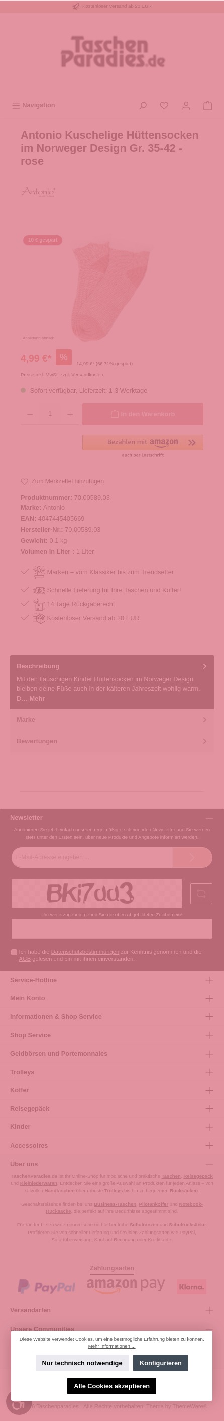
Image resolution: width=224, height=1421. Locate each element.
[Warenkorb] (208, 105)
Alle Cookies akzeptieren (112, 1386)
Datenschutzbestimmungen (85, 952)
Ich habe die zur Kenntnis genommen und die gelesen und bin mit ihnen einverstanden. (110, 955)
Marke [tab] (113, 719)
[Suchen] (143, 105)
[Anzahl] (50, 414)
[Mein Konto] (186, 105)
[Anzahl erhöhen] (70, 414)
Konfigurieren (161, 1363)
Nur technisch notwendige (82, 1363)
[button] (142, 447)
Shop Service (30, 1035)
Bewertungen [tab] (113, 741)
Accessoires (29, 1145)
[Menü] (33, 105)
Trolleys (22, 1072)
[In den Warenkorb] (142, 414)
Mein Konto (27, 998)
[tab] (112, 682)
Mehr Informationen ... (112, 1346)
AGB (25, 959)
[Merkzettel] (164, 105)
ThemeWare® (190, 1406)
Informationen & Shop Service (56, 1016)
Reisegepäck (29, 1108)
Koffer (19, 1090)
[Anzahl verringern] (30, 414)
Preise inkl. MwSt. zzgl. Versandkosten (62, 374)
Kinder (20, 1126)
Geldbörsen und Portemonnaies (58, 1053)
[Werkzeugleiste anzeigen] (19, 1402)
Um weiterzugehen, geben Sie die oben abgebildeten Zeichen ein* (112, 914)
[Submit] (192, 857)
